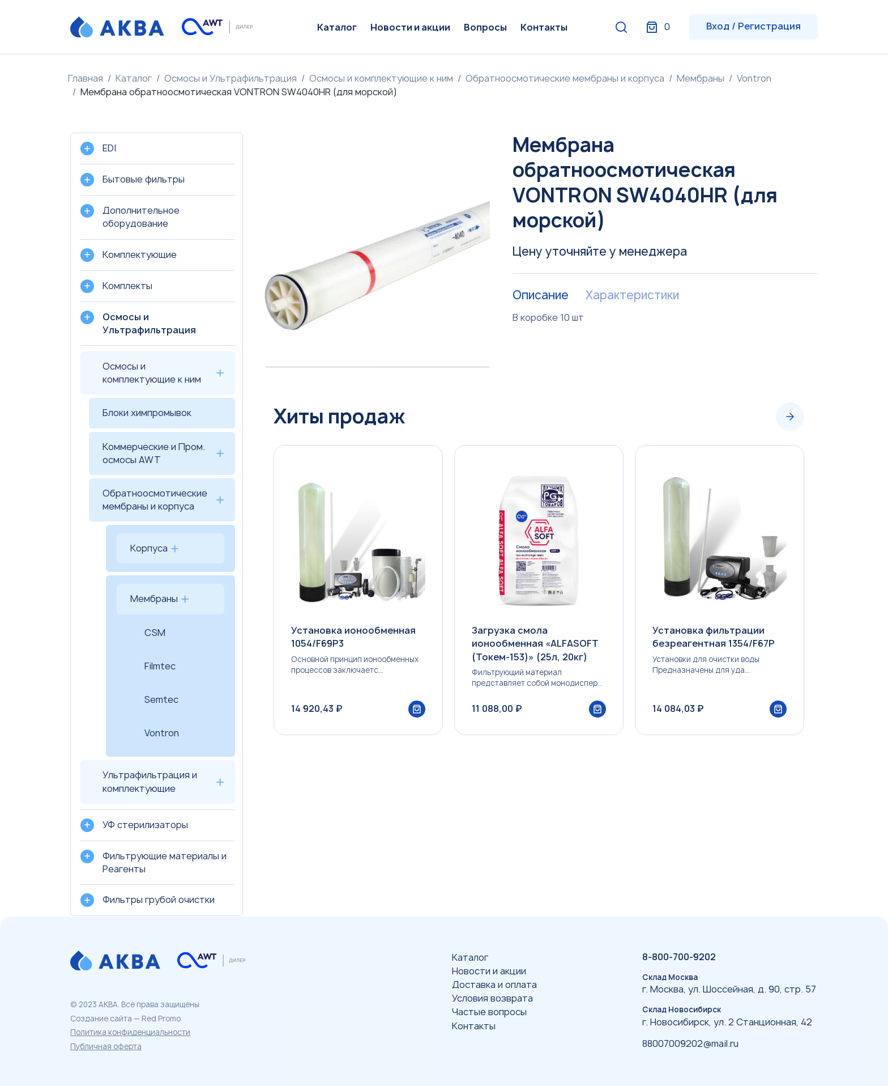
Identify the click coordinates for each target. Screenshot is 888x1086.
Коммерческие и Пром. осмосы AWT (154, 453)
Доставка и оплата (494, 984)
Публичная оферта (106, 1046)
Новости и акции (410, 27)
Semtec (161, 699)
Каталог (337, 27)
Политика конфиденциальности (130, 1032)
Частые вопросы (489, 1012)
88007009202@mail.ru (690, 1043)
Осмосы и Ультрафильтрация (230, 78)
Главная (85, 78)
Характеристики (632, 295)
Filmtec (160, 666)
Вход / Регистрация (753, 26)
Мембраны (700, 78)
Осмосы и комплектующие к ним (381, 78)
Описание (541, 295)
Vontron (754, 78)
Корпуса (149, 548)
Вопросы (485, 27)
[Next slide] (790, 416)
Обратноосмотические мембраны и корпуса (565, 78)
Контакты (543, 27)
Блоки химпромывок (147, 412)
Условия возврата (492, 998)
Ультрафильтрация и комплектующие (150, 781)
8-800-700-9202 (679, 957)
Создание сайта (101, 1018)
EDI (109, 148)
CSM (154, 632)
